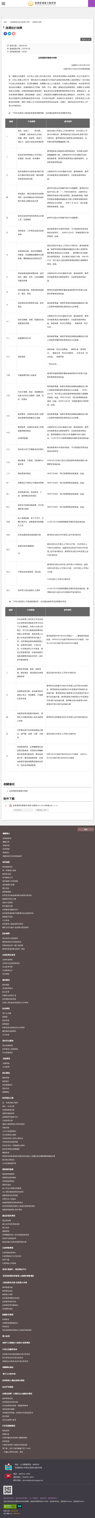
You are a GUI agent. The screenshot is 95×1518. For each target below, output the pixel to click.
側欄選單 (3, 3)
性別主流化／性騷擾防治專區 (13, 1145)
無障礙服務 (6, 892)
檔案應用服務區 (8, 1174)
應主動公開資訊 (8, 1160)
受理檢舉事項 (7, 988)
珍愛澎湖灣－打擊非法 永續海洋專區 (17, 1393)
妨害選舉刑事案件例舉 (18, 791)
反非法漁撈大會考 (9, 1420)
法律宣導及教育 (8, 955)
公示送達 (5, 920)
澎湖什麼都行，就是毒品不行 (14, 1269)
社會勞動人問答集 (9, 1263)
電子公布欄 (6, 1013)
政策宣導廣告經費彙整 (11, 1149)
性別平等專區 (7, 1387)
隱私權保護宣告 (8, 1498)
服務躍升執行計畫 (9, 899)
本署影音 (5, 1319)
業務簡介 (6, 852)
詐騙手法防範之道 (9, 995)
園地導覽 (5, 1078)
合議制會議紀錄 (8, 1110)
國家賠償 (5, 1152)
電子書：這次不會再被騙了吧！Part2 (16, 1448)
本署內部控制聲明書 (10, 1142)
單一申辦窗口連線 (9, 870)
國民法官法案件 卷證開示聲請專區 (15, 927)
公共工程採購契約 (9, 1131)
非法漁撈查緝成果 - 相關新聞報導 (15, 1405)
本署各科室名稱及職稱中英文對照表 (16, 1354)
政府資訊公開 (7, 1098)
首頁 (5, 22)
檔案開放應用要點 (9, 1177)
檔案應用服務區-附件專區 (12, 1210)
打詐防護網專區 (8, 1426)
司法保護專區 (7, 1052)
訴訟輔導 (6, 933)
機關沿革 (6, 842)
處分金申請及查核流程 (11, 1224)
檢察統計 (5, 1081)
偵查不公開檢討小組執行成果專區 (16, 1343)
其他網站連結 (7, 1309)
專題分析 (5, 1088)
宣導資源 (5, 1441)
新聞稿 (4, 1017)
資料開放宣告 (52, 1498)
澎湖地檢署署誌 (8, 1181)
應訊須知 (5, 888)
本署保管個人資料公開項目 (12, 1138)
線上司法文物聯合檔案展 (11, 1188)
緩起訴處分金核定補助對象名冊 (14, 1242)
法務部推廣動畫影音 (10, 1323)
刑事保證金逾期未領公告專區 (13, 1027)
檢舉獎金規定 (7, 1291)
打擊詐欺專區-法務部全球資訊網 (14, 1445)
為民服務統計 (7, 1085)
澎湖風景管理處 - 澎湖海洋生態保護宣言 (17, 1413)
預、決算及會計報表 (10, 1103)
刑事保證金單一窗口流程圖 (12, 945)
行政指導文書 (7, 1120)
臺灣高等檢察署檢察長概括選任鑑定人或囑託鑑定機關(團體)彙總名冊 (28, 1156)
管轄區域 (6, 845)
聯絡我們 (43, 1498)
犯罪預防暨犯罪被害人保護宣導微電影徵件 (18, 1206)
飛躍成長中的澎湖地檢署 (12, 856)
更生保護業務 (7, 1045)
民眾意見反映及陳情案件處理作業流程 (17, 895)
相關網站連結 (7, 1367)
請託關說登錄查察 (9, 999)
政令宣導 (5, 992)
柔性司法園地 (7, 1041)
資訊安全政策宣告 (22, 1498)
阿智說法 (5, 1326)
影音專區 (5, 1416)
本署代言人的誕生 (9, 1199)
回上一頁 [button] (87, 39)
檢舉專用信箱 (7, 1398)
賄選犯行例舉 (37, 22)
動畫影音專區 (7, 1314)
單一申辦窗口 (33, 1498)
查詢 (91, 3)
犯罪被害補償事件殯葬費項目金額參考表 (17, 913)
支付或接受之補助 (9, 1135)
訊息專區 (6, 1008)
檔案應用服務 (7, 1169)
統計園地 (6, 1073)
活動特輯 (6, 1063)
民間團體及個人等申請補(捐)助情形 (15, 1235)
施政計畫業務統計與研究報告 (13, 1124)
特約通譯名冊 (7, 906)
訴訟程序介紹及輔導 (10, 938)
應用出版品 (6, 1185)
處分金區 (5, 1227)
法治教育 (6, 1067)
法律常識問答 (7, 960)
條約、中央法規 (8, 1106)
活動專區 (6, 1058)
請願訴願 (5, 1128)
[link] (5, 34)
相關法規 (5, 1434)
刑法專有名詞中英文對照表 (12, 1358)
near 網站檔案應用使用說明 (12, 1192)
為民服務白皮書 (8, 885)
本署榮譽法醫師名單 (10, 909)
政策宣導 (5, 1020)
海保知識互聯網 (8, 1409)
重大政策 (6, 1336)
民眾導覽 (6, 849)
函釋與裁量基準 (8, 1113)
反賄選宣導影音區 (9, 1301)
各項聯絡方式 (7, 877)
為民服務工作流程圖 (10, 881)
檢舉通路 (5, 985)
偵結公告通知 (7, 902)
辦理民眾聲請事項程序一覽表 (13, 949)
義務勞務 (5, 1231)
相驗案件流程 (7, 917)
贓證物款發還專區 (9, 1031)
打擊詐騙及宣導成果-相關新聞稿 (14, 1438)
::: (1, 2)
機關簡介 (6, 833)
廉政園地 (6, 980)
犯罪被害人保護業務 (10, 1049)
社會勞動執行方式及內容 (11, 1256)
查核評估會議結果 (9, 1238)
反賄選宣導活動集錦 (10, 1305)
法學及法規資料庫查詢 (11, 963)
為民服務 (6, 862)
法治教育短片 (7, 970)
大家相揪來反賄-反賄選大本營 (20, 22)
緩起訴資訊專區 (8, 1216)
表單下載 (5, 1260)
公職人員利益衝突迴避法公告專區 (15, 1002)
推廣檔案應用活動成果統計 (12, 1202)
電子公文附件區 (9, 1374)
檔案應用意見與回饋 (10, 1195)
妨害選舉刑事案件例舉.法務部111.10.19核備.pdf (35, 805)
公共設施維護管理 (9, 1163)
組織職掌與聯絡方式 (10, 1117)
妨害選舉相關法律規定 (11, 1298)
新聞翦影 (5, 1024)
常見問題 (5, 974)
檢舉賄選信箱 (7, 1287)
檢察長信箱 (6, 874)
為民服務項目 (7, 867)
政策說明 (5, 1430)
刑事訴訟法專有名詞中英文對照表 (15, 1361)
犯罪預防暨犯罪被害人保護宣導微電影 (18, 1276)
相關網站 (5, 1092)
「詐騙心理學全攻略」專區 (12, 1452)
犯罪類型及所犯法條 (10, 1402)
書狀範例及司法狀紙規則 (11, 942)
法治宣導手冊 (7, 967)
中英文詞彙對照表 (9, 1349)
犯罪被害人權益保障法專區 (12, 924)
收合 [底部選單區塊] (85, 829)
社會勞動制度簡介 (9, 1252)
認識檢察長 (7, 838)
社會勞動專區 (7, 1248)
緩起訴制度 (6, 1220)
